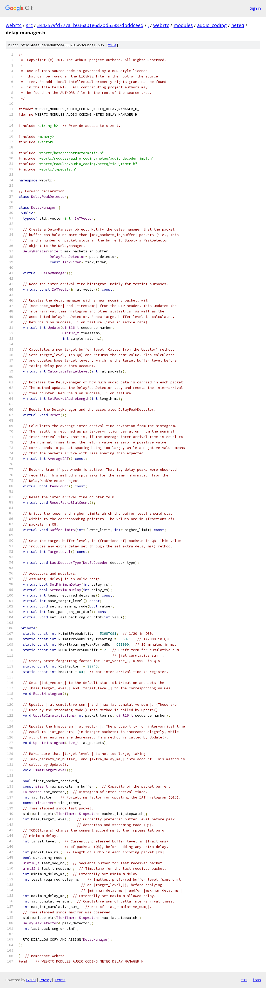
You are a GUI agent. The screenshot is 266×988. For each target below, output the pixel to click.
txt (244, 979)
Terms (60, 979)
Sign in (255, 8)
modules (183, 25)
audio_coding (212, 25)
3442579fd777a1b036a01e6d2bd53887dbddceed (90, 25)
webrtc (14, 25)
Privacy (45, 979)
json (256, 979)
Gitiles (31, 979)
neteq (237, 25)
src (29, 25)
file (112, 45)
